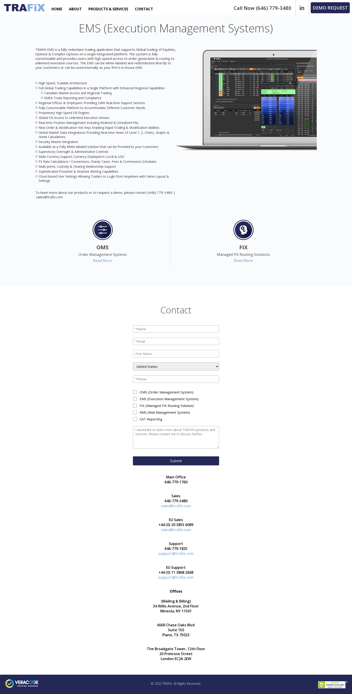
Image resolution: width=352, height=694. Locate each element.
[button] (330, 7)
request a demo (109, 192)
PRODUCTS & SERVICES (108, 9)
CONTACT (144, 9)
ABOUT (75, 9)
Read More (102, 260)
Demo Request (330, 8)
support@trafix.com (176, 553)
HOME (56, 9)
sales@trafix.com (49, 197)
